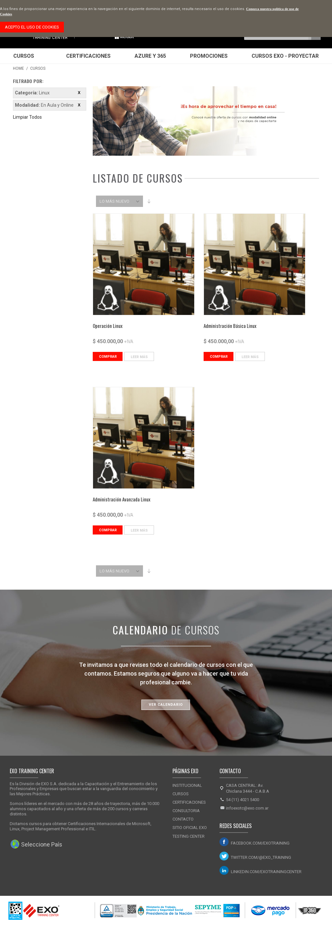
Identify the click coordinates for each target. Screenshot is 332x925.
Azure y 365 (150, 56)
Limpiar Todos (27, 117)
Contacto (183, 819)
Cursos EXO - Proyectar (285, 56)
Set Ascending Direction (149, 201)
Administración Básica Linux (230, 325)
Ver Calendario (166, 705)
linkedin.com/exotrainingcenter (264, 871)
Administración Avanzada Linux (121, 499)
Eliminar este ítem (79, 93)
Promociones (209, 56)
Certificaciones (88, 56)
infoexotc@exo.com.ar (247, 808)
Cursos (23, 56)
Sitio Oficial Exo (189, 827)
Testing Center (188, 836)
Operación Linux (108, 325)
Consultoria (186, 810)
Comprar (108, 356)
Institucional (187, 785)
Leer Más (139, 357)
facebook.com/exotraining (260, 843)
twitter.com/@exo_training (261, 857)
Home (18, 68)
